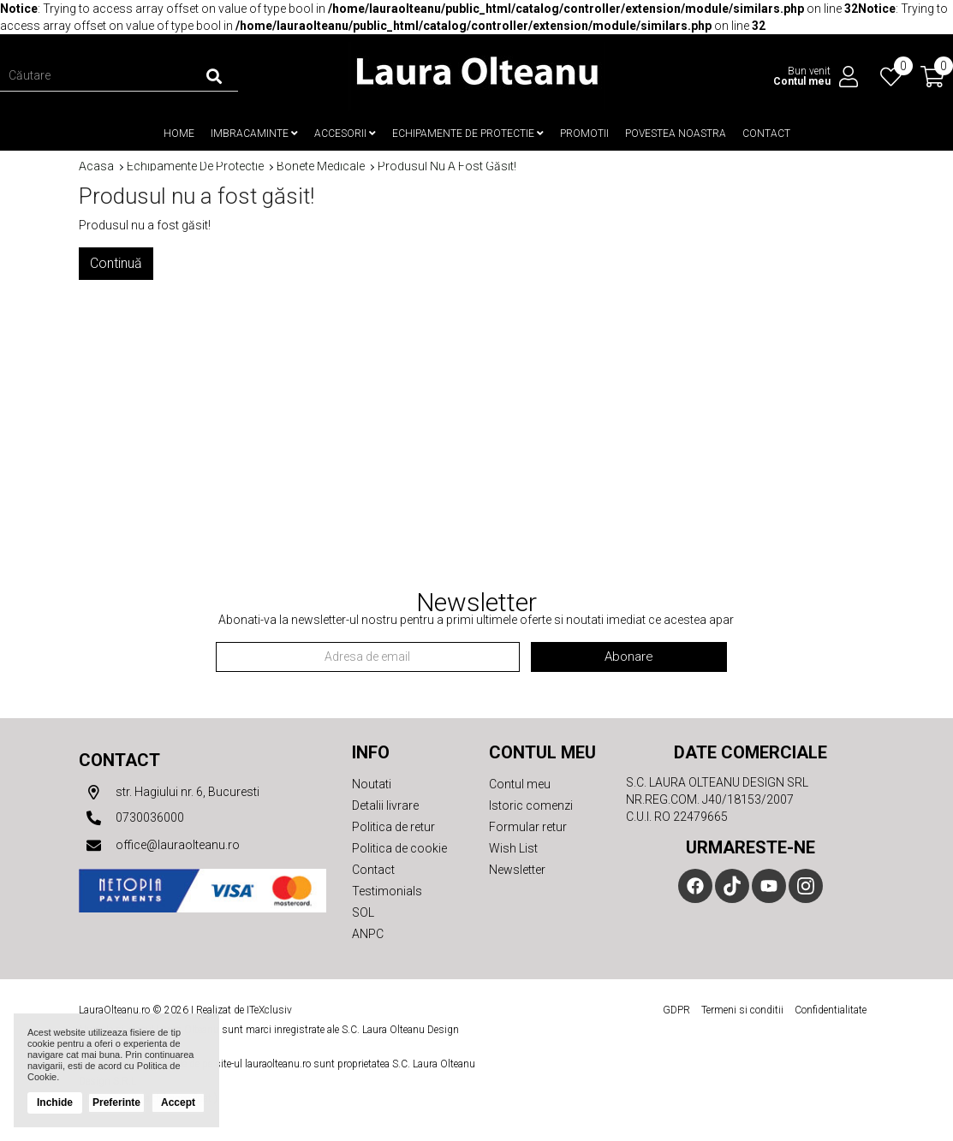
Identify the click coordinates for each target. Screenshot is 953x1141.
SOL (363, 912)
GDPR (676, 1010)
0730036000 (131, 818)
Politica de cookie (399, 848)
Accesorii (345, 134)
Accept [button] (178, 1102)
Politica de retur (393, 827)
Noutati (371, 784)
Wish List (513, 848)
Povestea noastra (675, 134)
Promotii (584, 134)
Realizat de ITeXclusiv (244, 1010)
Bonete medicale (321, 166)
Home (179, 134)
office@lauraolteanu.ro (159, 845)
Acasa (96, 166)
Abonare (629, 656)
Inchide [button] (55, 1102)
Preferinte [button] (116, 1102)
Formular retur (528, 827)
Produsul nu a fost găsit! (447, 166)
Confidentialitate (831, 1010)
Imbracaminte (254, 134)
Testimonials (387, 891)
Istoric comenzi (531, 805)
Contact (766, 134)
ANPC (368, 934)
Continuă (116, 263)
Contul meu (520, 784)
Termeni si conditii (742, 1010)
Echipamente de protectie (468, 134)
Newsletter (517, 870)
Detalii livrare (385, 805)
